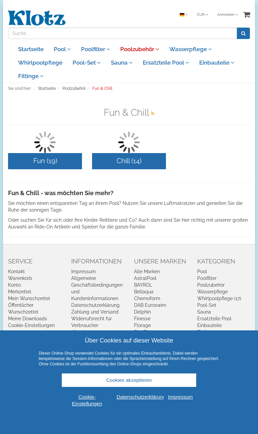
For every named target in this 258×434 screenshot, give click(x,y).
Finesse (142, 318)
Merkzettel (19, 291)
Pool (62, 49)
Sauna (122, 62)
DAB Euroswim (150, 305)
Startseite (31, 49)
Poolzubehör (139, 49)
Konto (14, 285)
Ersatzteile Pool (166, 62)
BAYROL (143, 285)
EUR (202, 14)
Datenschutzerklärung (95, 305)
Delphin (142, 312)
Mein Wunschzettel (29, 298)
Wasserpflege (190, 49)
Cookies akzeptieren (129, 380)
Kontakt (16, 271)
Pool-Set (87, 62)
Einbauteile (216, 62)
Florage (142, 325)
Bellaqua (144, 291)
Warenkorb (20, 278)
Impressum (83, 271)
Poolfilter (95, 49)
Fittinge (31, 76)
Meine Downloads (27, 318)
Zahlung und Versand (95, 312)
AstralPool (145, 278)
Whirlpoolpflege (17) (219, 298)
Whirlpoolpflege (40, 62)
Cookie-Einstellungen (31, 325)
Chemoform (147, 298)
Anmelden (227, 14)
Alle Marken (147, 271)
